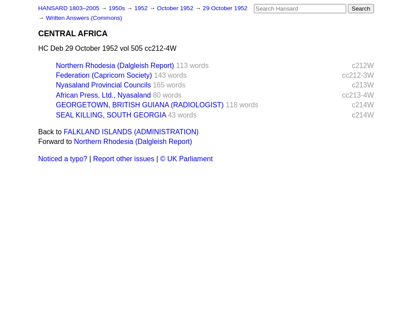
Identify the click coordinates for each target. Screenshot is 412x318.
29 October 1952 (225, 8)
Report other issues (124, 159)
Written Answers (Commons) (84, 18)
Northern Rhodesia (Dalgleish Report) (115, 65)
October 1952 (176, 8)
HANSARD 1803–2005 (68, 8)
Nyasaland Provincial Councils (103, 85)
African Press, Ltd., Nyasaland (103, 95)
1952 (141, 8)
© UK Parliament (186, 159)
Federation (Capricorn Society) (104, 75)
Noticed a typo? (62, 159)
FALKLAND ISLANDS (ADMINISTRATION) (131, 132)
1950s (118, 8)
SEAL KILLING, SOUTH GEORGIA (111, 115)
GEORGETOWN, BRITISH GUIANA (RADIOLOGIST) (140, 105)
